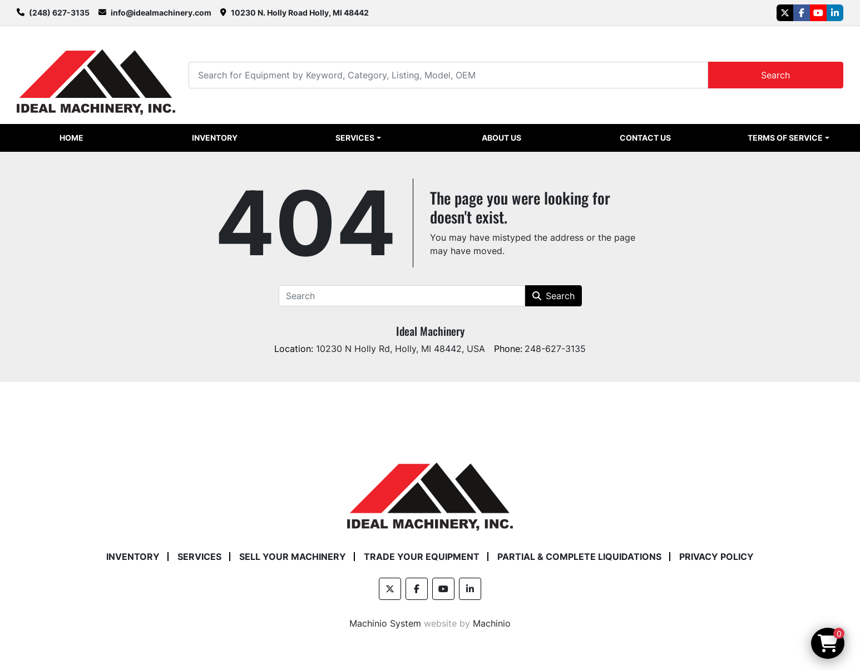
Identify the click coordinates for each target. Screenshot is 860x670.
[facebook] (801, 12)
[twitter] (785, 12)
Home (71, 137)
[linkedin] (835, 12)
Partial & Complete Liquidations (579, 556)
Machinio (492, 623)
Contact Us (645, 137)
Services (354, 137)
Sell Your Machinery (292, 556)
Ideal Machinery (430, 330)
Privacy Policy (716, 556)
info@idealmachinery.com (161, 12)
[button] (358, 138)
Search (775, 75)
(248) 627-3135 (59, 12)
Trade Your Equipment (422, 556)
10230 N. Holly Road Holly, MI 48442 (300, 12)
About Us (501, 137)
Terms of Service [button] (785, 137)
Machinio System (385, 623)
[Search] (448, 75)
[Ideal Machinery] (429, 488)
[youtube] (818, 12)
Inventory (215, 137)
